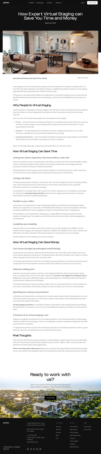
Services (50, 3)
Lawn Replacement (75, 435)
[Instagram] (37, 449)
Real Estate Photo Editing (38, 78)
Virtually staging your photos (23, 305)
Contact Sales (50, 398)
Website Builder (74, 447)
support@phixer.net (32, 442)
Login (82, 3)
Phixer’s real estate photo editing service (27, 348)
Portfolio (31, 3)
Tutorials (58, 432)
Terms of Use (87, 429)
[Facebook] (31, 449)
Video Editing (73, 429)
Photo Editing (74, 427)
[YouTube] (28, 449)
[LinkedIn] (40, 449)
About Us (58, 3)
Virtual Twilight (74, 441)
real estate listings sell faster (34, 193)
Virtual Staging (74, 432)
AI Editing (72, 444)
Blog (57, 435)
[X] (34, 449)
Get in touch (92, 3)
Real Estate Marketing (20, 78)
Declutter (72, 438)
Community (40, 3)
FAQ (57, 438)
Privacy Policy (87, 427)
